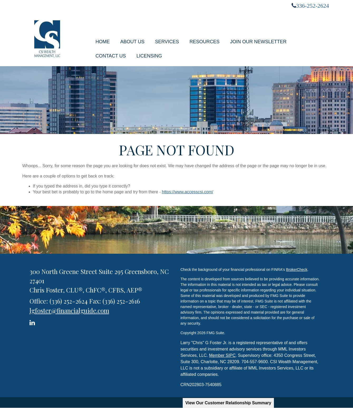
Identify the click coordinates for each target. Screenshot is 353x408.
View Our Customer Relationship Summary (228, 403)
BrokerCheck (296, 269)
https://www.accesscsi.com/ (187, 192)
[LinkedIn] (33, 321)
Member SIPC (222, 355)
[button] (132, 41)
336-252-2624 (312, 5)
